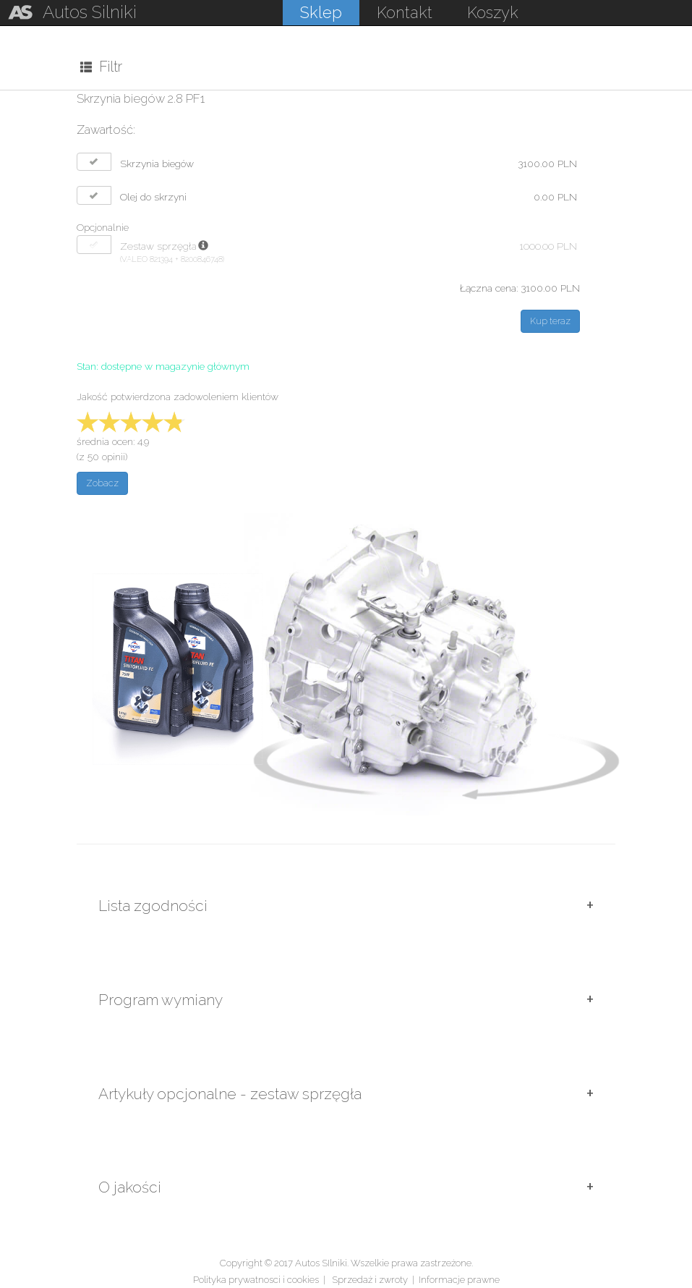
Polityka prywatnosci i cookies (256, 1279)
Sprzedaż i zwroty (370, 1279)
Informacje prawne (459, 1279)
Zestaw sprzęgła (158, 246)
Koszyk (492, 12)
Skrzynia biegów (157, 163)
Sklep (321, 12)
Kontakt (404, 12)
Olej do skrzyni (153, 197)
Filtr (101, 66)
